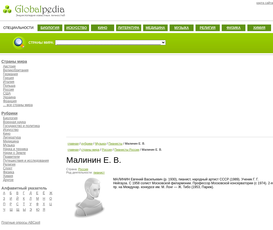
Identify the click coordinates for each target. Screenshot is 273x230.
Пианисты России (126, 149)
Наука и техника (15, 149)
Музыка (9, 145)
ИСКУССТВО (76, 28)
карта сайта (264, 2)
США (7, 93)
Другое (8, 180)
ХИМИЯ (259, 28)
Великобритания (15, 70)
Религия (9, 164)
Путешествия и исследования (26, 161)
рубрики (87, 143)
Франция (10, 101)
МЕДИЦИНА (155, 28)
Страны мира (14, 61)
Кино (6, 134)
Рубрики (9, 113)
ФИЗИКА (234, 28)
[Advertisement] (169, 95)
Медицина (11, 141)
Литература (12, 137)
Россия (8, 89)
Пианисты (115, 143)
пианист (99, 172)
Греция (8, 78)
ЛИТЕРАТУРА (128, 28)
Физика (8, 172)
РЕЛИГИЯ (207, 28)
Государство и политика (21, 126)
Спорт (7, 168)
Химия (8, 176)
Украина (9, 97)
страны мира (90, 149)
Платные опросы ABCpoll (20, 222)
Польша (9, 86)
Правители (11, 157)
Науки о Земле (14, 153)
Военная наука (14, 122)
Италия (8, 82)
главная (73, 143)
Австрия (9, 66)
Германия (10, 74)
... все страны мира (18, 105)
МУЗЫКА (181, 28)
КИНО (102, 28)
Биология (10, 118)
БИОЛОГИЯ (50, 28)
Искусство (10, 130)
